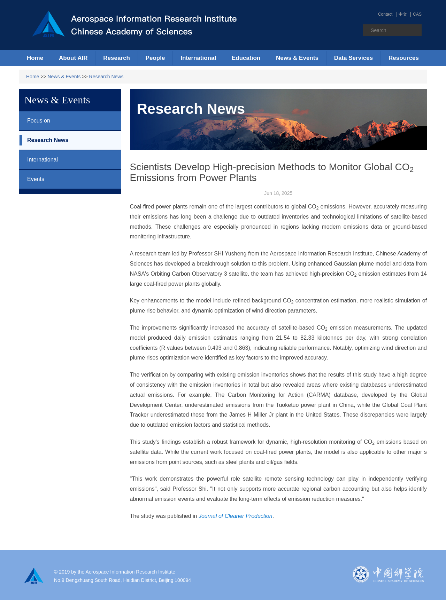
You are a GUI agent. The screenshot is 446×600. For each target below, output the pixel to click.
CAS (417, 14)
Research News (106, 76)
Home (35, 58)
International (38, 160)
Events (31, 179)
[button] (73, 58)
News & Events (64, 76)
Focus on (34, 121)
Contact (385, 14)
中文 (403, 14)
